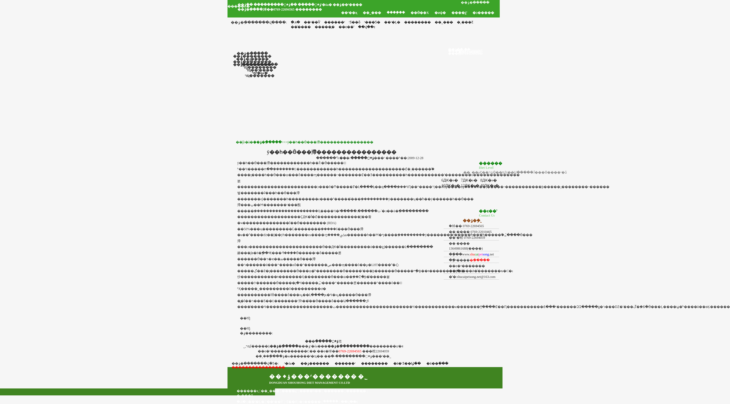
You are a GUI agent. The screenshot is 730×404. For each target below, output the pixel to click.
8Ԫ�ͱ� (488, 180)
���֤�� (330, 401)
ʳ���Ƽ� (372, 22)
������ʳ (334, 22)
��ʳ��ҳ (349, 13)
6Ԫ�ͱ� (449, 180)
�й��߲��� (437, 363)
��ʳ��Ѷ (312, 22)
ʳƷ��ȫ (354, 22)
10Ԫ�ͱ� (450, 186)
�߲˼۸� (295, 22)
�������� (417, 22)
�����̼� (356, 391)
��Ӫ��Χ (420, 13)
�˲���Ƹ (465, 22)
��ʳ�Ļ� (392, 22)
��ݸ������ (315, 363)
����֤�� (396, 12)
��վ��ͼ (349, 402)
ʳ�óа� (289, 363)
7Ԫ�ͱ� (469, 180)
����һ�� (310, 391)
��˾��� (372, 13)
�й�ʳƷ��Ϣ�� (407, 363)
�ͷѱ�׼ (440, 13)
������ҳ (248, 391)
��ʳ (284, 205)
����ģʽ (459, 13)
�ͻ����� (483, 13)
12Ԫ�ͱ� (470, 186)
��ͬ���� (334, 391)
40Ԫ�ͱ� (489, 186)
